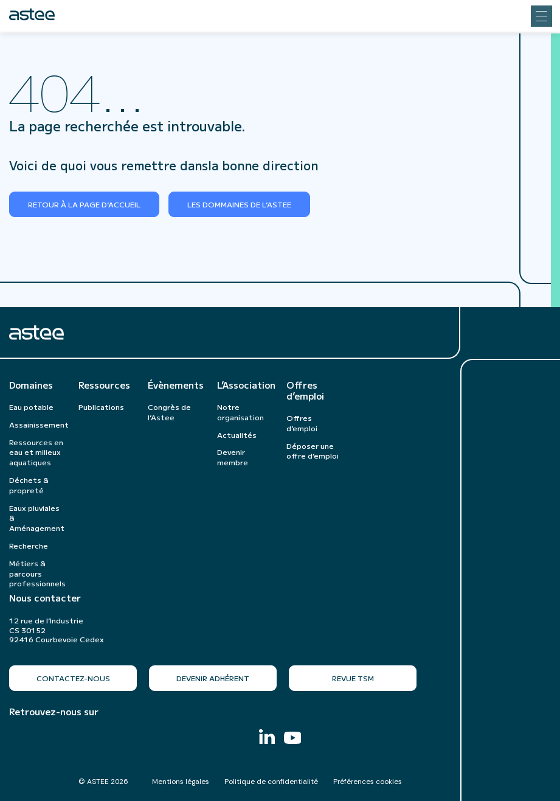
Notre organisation (240, 411)
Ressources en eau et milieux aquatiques (36, 452)
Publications (101, 406)
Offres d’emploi (305, 390)
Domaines (31, 385)
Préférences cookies (367, 781)
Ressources (104, 385)
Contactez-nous (73, 678)
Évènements (176, 385)
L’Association (245, 385)
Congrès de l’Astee (169, 411)
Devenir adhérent (212, 678)
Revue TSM (353, 678)
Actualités (237, 434)
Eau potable (31, 406)
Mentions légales (180, 781)
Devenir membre (232, 456)
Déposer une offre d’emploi (312, 450)
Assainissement (39, 424)
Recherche (28, 545)
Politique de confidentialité (271, 781)
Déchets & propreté (29, 484)
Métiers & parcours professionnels (37, 573)
